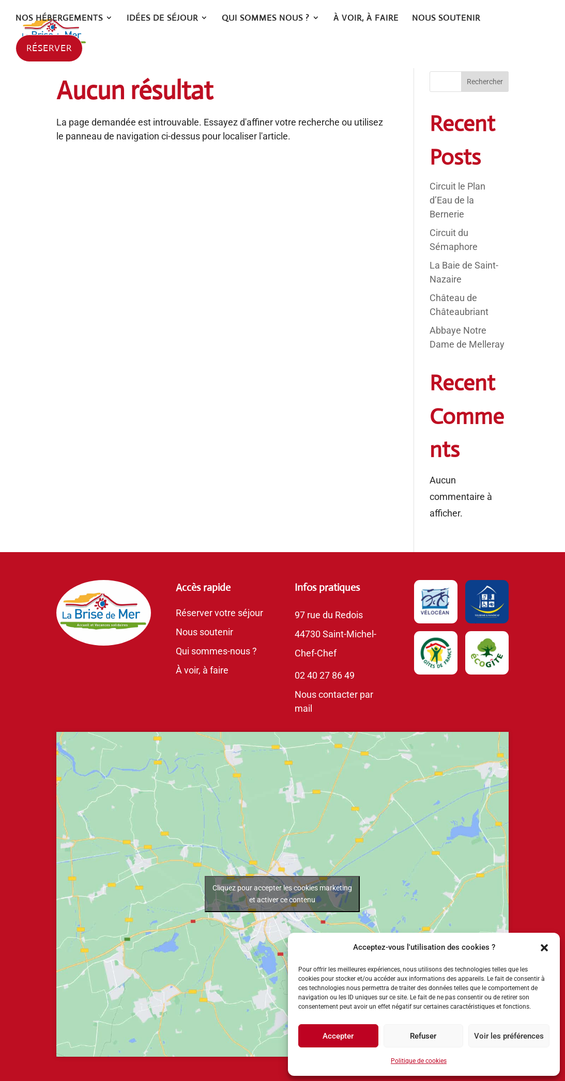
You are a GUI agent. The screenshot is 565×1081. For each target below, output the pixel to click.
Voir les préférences (509, 1036)
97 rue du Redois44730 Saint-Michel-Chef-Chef (335, 634)
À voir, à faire (202, 670)
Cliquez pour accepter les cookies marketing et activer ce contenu (282, 894)
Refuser (423, 1036)
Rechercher (485, 81)
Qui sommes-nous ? (216, 651)
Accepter (338, 1036)
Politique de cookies (419, 1060)
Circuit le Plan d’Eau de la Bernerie (457, 200)
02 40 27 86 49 (325, 675)
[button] (544, 948)
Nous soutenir (204, 631)
